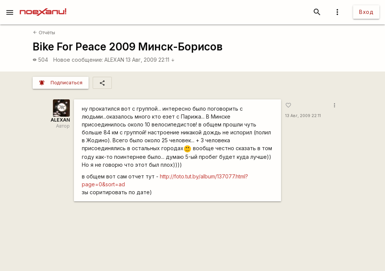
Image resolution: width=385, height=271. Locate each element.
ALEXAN (114, 59)
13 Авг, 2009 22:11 (150, 59)
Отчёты (44, 32)
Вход (366, 12)
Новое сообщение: (78, 59)
